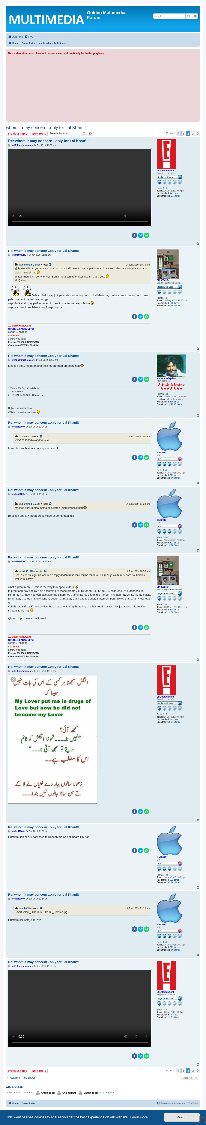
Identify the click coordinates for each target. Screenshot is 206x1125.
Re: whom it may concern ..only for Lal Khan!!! (48, 141)
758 (165, 298)
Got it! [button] (181, 1117)
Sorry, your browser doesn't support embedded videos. (79, 187)
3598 (165, 470)
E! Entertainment (165, 170)
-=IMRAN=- (25, 436)
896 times (174, 402)
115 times (175, 196)
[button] (178, 133)
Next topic (39, 133)
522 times (174, 475)
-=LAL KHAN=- (27, 571)
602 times (175, 478)
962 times (175, 305)
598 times (174, 303)
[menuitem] (28, 36)
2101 (165, 394)
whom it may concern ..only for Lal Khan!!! (46, 127)
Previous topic (17, 133)
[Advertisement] (103, 87)
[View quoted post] (50, 265)
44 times (174, 193)
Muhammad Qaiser (29, 264)
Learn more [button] (139, 1117)
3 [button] (193, 133)
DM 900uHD (163, 280)
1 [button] (183, 133)
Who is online (14, 1087)
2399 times (176, 404)
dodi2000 (161, 452)
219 (165, 188)
